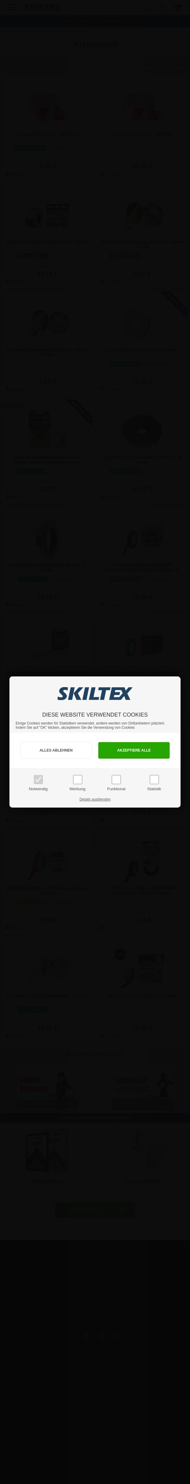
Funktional (116, 789)
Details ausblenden (95, 799)
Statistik (154, 789)
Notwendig (38, 789)
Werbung (77, 789)
